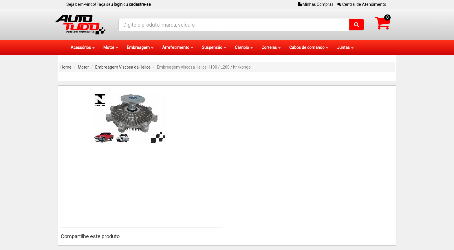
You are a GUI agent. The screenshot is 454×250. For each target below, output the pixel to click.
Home (66, 67)
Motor (110, 47)
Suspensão (214, 47)
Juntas (345, 47)
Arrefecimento (177, 47)
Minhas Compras (316, 4)
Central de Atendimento (361, 4)
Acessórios (83, 47)
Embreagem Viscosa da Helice (123, 67)
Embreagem (140, 47)
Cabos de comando (308, 47)
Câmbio (244, 47)
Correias (271, 47)
